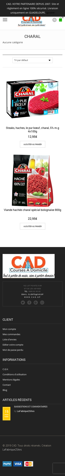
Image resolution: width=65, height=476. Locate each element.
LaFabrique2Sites (12, 449)
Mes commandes (11, 334)
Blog (5, 390)
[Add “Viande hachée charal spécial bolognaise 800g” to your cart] (32, 226)
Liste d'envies (9, 339)
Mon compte (9, 329)
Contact (7, 384)
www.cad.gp (32, 297)
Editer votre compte (13, 344)
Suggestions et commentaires (30, 406)
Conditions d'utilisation (15, 374)
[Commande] (32, 60)
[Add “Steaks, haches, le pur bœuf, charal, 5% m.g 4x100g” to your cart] (32, 144)
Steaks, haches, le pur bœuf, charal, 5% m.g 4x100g (32, 129)
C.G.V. (5, 369)
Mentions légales (11, 379)
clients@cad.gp (36, 294)
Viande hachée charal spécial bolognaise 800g (32, 210)
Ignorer (50, 12)
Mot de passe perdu (13, 349)
